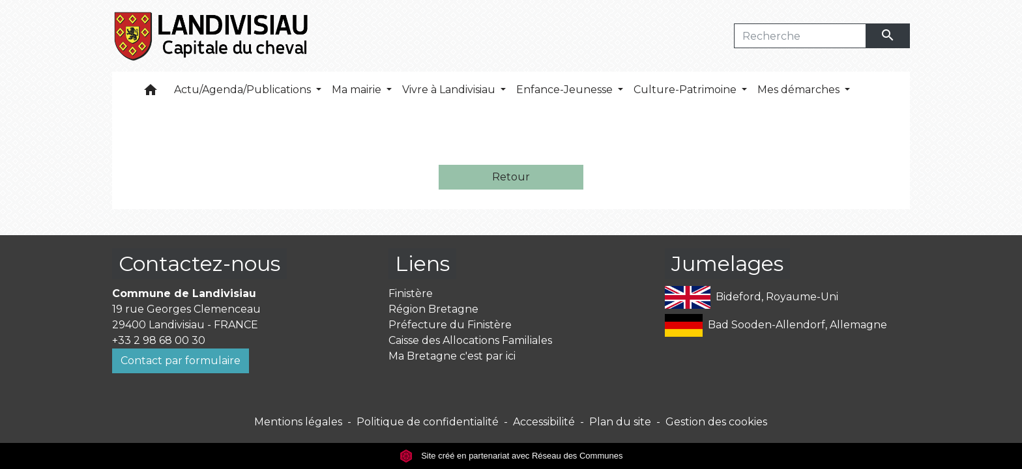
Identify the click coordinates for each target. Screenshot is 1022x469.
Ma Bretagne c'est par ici (452, 356)
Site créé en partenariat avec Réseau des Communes (511, 456)
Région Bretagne (433, 309)
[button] (150, 93)
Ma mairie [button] (358, 89)
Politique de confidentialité (428, 422)
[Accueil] (212, 36)
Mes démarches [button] (799, 89)
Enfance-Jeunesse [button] (565, 89)
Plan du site (620, 422)
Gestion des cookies (716, 422)
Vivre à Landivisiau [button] (450, 89)
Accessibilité (544, 422)
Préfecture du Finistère (450, 325)
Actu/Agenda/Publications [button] (244, 89)
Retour (511, 177)
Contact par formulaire (181, 360)
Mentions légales (298, 422)
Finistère (410, 293)
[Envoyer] (888, 35)
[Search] (800, 35)
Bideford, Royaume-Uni (751, 297)
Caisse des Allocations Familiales (470, 340)
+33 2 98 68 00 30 (158, 340)
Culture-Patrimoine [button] (686, 89)
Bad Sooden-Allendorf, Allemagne (776, 325)
